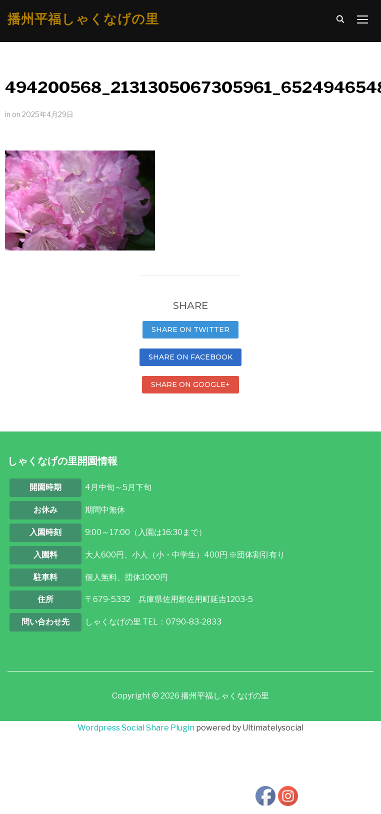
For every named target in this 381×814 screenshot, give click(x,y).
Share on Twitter (191, 329)
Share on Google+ (190, 384)
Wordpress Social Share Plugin (137, 727)
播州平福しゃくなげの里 (83, 19)
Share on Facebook (190, 357)
